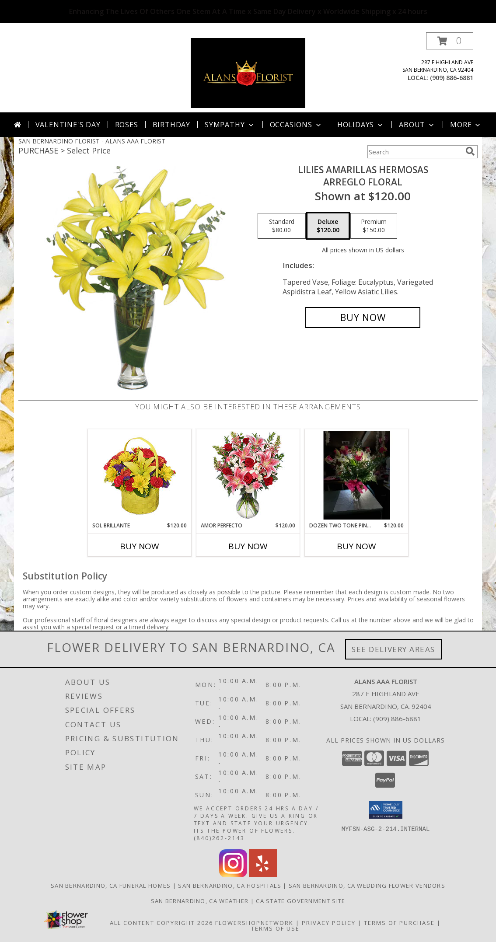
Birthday (171, 124)
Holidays (360, 124)
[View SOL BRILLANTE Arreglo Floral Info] (139, 475)
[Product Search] (414, 152)
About (417, 124)
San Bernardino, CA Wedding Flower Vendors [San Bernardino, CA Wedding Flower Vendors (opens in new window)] (367, 886)
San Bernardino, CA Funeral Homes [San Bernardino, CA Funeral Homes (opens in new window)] (111, 886)
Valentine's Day (68, 124)
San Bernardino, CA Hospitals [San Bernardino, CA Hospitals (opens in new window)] (229, 886)
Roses (126, 124)
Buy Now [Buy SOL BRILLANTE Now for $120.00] (139, 546)
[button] (449, 40)
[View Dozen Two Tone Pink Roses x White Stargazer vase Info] (356, 475)
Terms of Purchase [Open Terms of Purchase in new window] (399, 923)
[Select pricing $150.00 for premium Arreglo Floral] (374, 226)
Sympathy (230, 124)
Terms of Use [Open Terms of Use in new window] (275, 928)
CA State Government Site (300, 901)
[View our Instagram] (233, 875)
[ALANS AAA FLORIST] (248, 72)
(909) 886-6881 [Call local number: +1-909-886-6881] (451, 77)
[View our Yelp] (263, 875)
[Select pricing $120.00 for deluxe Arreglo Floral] (328, 226)
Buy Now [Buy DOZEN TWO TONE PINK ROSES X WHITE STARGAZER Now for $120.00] (356, 546)
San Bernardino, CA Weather (200, 901)
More (466, 124)
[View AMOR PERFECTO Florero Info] (248, 475)
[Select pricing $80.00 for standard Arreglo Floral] (281, 226)
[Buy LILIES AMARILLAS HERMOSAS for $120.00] (362, 317)
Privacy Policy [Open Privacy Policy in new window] (329, 923)
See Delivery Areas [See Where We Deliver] (393, 649)
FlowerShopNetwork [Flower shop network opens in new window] (254, 923)
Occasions (296, 124)
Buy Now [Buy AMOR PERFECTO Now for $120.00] (248, 546)
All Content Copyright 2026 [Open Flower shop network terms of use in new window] (161, 923)
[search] (470, 151)
